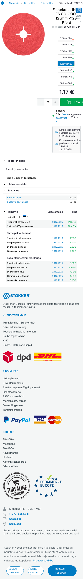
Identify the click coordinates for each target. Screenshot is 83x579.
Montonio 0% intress (14, 400)
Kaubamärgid (10, 452)
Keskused (15, 523)
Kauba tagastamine (14, 335)
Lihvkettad (30, 3)
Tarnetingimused (12, 409)
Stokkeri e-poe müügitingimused (21, 387)
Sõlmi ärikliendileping (15, 327)
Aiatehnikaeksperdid (14, 461)
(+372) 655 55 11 (19, 513)
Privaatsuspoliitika (43, 560)
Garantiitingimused (13, 405)
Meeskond (9, 443)
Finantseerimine (12, 391)
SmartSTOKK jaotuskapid (17, 344)
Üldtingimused (11, 378)
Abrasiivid (14, 3)
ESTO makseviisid (13, 396)
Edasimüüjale (10, 466)
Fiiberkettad (47, 3)
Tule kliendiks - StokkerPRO (19, 322)
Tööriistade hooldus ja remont (19, 331)
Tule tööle (8, 448)
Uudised (7, 457)
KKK (5, 340)
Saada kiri (15, 518)
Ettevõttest (9, 439)
